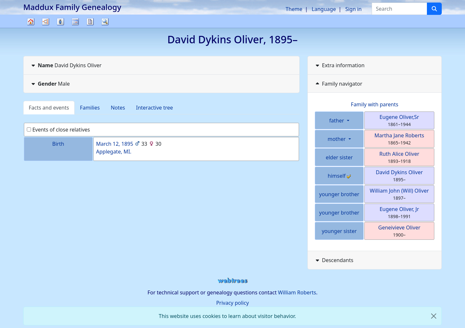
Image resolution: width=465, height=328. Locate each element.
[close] (433, 316)
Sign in (353, 9)
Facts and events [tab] (49, 107)
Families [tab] (90, 107)
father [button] (337, 120)
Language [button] (324, 9)
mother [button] (337, 139)
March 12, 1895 (114, 143)
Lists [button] (60, 22)
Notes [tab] (118, 107)
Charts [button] (45, 22)
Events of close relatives (58, 129)
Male (50, 84)
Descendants (333, 260)
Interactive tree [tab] (154, 107)
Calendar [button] (75, 22)
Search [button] (104, 22)
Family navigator (338, 84)
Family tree (30, 27)
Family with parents (374, 104)
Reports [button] (90, 22)
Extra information (339, 65)
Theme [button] (294, 9)
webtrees (232, 280)
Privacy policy (232, 302)
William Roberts (297, 292)
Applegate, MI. (113, 151)
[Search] (434, 9)
